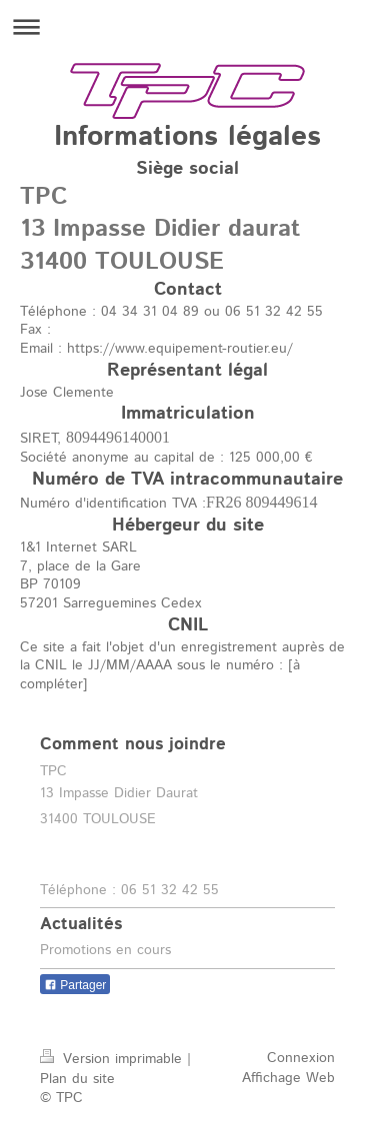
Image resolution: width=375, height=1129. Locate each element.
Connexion (301, 1058)
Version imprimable (113, 1059)
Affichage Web (288, 1078)
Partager (75, 985)
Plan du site (77, 1079)
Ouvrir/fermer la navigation (187, 26)
